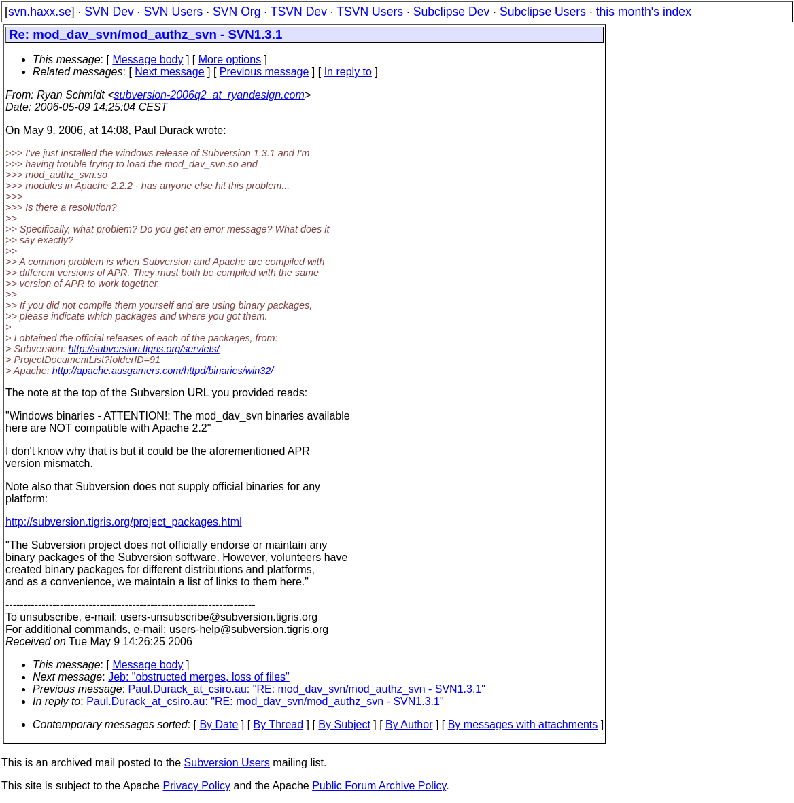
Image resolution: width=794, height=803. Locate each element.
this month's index (643, 11)
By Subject (344, 724)
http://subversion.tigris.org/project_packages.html (123, 522)
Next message (169, 72)
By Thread (279, 724)
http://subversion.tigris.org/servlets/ (143, 348)
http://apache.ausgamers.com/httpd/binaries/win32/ (163, 370)
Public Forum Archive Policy (379, 785)
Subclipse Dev (451, 11)
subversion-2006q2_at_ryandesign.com (209, 95)
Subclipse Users (543, 11)
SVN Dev (108, 11)
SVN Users (173, 11)
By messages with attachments (523, 724)
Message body (147, 59)
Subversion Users (227, 762)
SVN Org (236, 11)
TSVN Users (369, 11)
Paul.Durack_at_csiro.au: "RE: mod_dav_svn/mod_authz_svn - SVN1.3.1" (306, 689)
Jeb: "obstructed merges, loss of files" (199, 677)
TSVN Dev (299, 11)
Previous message (264, 72)
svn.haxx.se (39, 11)
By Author (408, 724)
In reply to (348, 72)
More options (230, 59)
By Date (218, 724)
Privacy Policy (196, 785)
